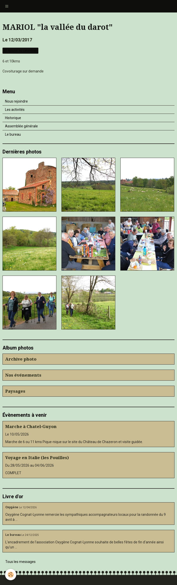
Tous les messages (20, 562)
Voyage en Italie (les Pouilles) (37, 457)
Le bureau (13, 134)
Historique (13, 118)
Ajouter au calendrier (20, 50)
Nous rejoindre (16, 101)
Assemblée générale (21, 126)
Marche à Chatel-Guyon (31, 426)
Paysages (15, 391)
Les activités (15, 110)
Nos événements (23, 375)
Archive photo (20, 359)
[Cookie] (10, 574)
